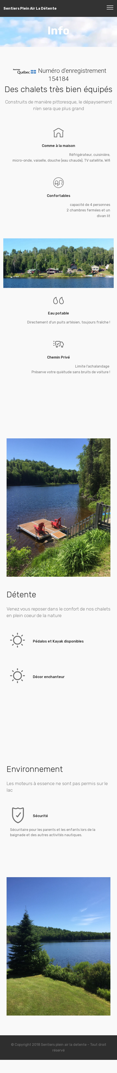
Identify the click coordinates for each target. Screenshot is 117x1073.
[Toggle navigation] (110, 7)
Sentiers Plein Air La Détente (30, 8)
